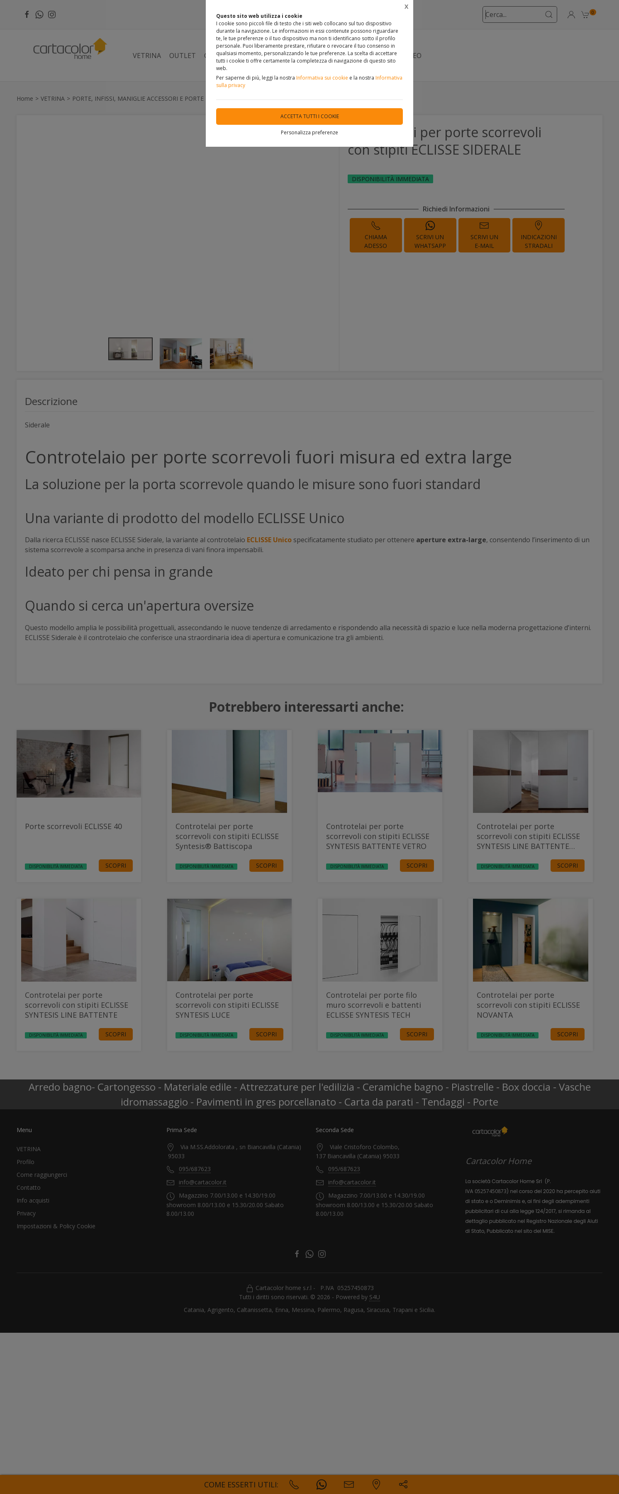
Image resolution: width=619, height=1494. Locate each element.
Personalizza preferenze (309, 132)
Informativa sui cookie (322, 77)
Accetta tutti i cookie (309, 116)
